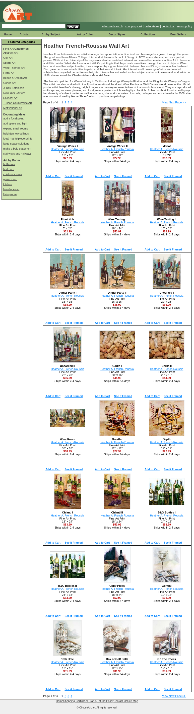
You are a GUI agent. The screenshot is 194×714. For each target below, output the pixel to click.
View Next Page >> (174, 102)
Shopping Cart (72, 700)
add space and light (15, 123)
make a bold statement (17, 148)
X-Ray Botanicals (13, 87)
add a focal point (13, 118)
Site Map (132, 700)
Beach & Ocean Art (15, 77)
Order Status (88, 700)
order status (152, 26)
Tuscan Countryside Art (17, 102)
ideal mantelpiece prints (17, 138)
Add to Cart (52, 176)
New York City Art (14, 92)
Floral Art (8, 72)
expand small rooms (15, 128)
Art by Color (85, 34)
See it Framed (73, 176)
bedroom (8, 169)
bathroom (9, 164)
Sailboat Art (10, 97)
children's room (12, 174)
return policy (184, 26)
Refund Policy (105, 700)
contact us (168, 26)
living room (10, 194)
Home (8, 34)
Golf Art (8, 57)
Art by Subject (50, 34)
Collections (148, 34)
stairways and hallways (17, 153)
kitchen (7, 184)
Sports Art (9, 62)
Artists (24, 34)
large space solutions (16, 143)
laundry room (11, 189)
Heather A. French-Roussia (67, 149)
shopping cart (133, 26)
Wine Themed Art (14, 67)
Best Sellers (178, 34)
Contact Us (120, 700)
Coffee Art (9, 82)
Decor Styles (117, 34)
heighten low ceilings (16, 133)
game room (10, 179)
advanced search (112, 26)
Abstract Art (10, 52)
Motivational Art (12, 107)
